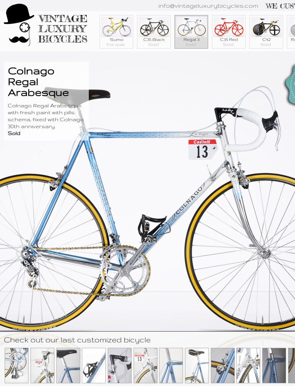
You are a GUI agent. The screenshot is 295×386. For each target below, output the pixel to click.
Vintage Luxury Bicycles (46, 26)
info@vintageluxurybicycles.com (208, 5)
